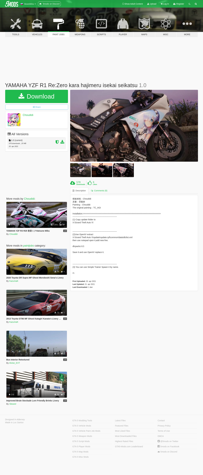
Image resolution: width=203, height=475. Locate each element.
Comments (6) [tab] (99, 190)
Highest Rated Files (124, 441)
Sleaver (12, 404)
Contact (161, 420)
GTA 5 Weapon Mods (82, 436)
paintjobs (28, 245)
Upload (151, 4)
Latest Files (120, 420)
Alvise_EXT (14, 363)
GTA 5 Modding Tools (82, 420)
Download (36, 96)
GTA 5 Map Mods (80, 452)
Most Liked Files (122, 431)
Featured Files (121, 426)
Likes (95, 184)
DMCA (161, 436)
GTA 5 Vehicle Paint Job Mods (86, 431)
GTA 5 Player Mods (81, 446)
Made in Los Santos (14, 422)
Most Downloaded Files (126, 436)
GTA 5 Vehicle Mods (81, 426)
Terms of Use (164, 431)
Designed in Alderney (15, 419)
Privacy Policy (164, 426)
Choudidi (28, 115)
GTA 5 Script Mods (81, 441)
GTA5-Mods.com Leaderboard (129, 446)
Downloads (80, 184)
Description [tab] (79, 190)
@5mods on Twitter (168, 441)
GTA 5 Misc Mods (80, 457)
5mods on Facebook (168, 446)
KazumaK (13, 281)
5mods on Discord (167, 452)
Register (178, 4)
